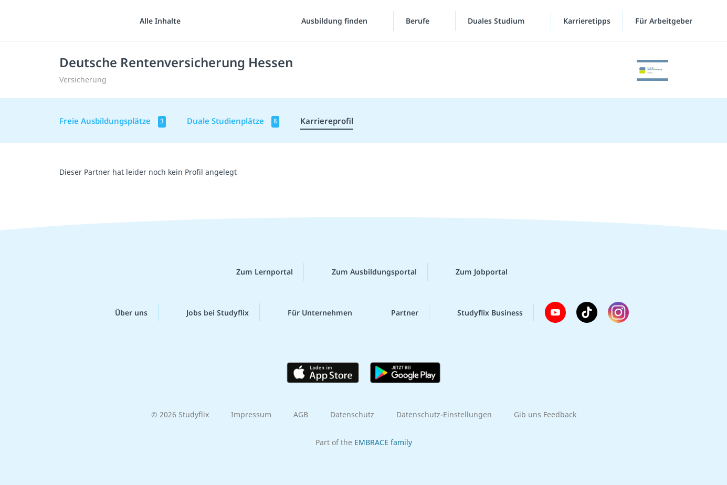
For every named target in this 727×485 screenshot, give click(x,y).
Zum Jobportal (473, 272)
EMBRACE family (383, 442)
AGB (300, 414)
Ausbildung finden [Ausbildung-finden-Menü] (335, 21)
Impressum (251, 414)
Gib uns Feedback (545, 414)
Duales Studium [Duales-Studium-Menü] (497, 21)
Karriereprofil (326, 120)
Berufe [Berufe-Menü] (418, 21)
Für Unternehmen (311, 312)
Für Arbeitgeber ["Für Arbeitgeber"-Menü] (664, 21)
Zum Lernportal (256, 272)
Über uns (122, 312)
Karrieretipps (586, 21)
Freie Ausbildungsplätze (112, 121)
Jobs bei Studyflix (209, 312)
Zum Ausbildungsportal (366, 272)
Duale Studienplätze (233, 121)
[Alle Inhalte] (156, 21)
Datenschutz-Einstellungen (444, 414)
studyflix (70, 20)
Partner (396, 312)
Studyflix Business (481, 312)
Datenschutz (352, 414)
